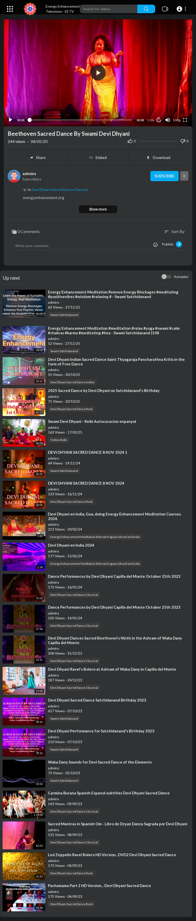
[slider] (80, 119)
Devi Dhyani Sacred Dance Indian (72, 381)
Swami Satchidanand (64, 314)
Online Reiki (58, 439)
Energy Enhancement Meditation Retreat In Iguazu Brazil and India (95, 536)
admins (29, 172)
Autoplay (181, 275)
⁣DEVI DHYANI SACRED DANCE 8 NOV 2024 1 (87, 451)
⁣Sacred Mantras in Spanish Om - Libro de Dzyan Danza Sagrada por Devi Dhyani (117, 822)
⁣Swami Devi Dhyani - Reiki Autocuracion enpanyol (92, 420)
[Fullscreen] (185, 118)
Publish (172, 243)
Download (158, 156)
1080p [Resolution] (177, 119)
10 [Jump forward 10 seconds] (159, 119)
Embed (98, 156)
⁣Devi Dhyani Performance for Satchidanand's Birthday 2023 (101, 730)
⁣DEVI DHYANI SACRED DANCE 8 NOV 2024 (86, 482)
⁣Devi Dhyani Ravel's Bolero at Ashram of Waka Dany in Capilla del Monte (112, 668)
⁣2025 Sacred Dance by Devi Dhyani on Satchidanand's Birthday (104, 389)
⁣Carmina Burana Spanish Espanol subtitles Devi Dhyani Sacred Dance (109, 792)
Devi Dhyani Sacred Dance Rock (71, 408)
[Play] (10, 118)
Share (38, 156)
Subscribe (164, 175)
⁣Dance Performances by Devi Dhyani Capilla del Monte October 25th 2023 (114, 575)
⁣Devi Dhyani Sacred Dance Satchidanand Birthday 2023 (97, 699)
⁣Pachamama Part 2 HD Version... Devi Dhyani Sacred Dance (99, 884)
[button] (182, 9)
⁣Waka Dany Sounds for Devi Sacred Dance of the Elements (100, 761)
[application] (98, 72)
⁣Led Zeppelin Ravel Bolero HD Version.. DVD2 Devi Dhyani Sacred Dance (112, 853)
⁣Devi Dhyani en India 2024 (71, 544)
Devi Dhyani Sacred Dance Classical (60, 189)
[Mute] (167, 118)
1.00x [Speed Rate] (151, 119)
